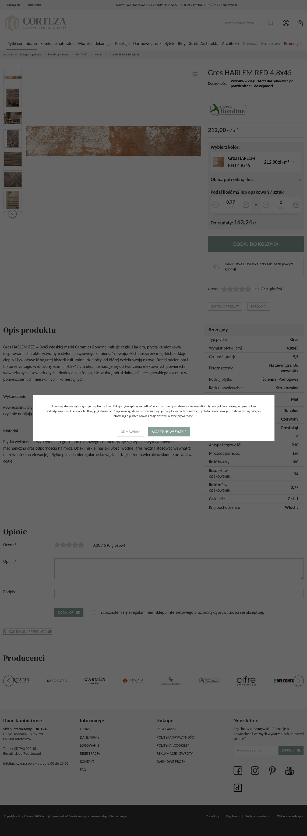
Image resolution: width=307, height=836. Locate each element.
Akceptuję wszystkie (169, 431)
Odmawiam (130, 431)
